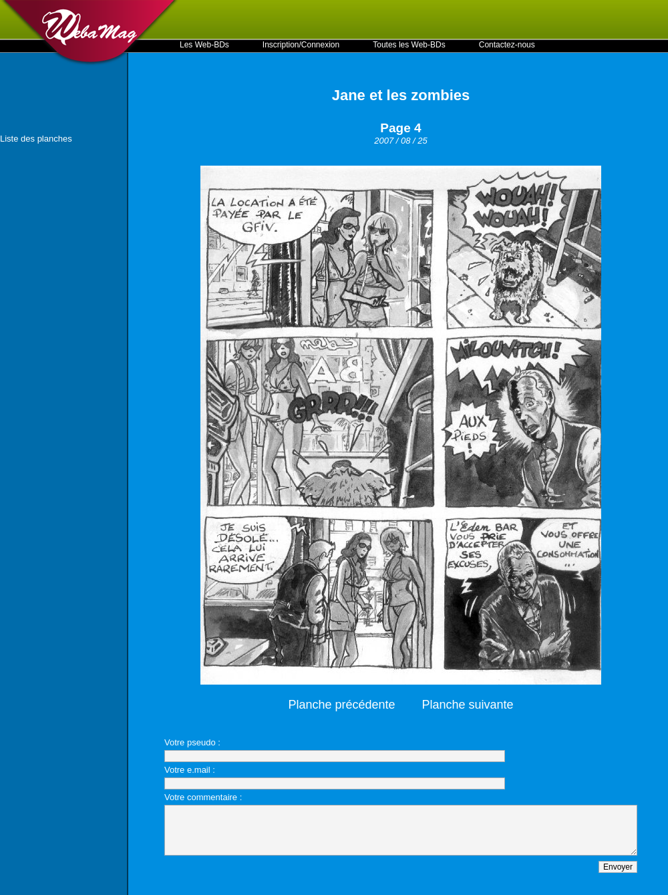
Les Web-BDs (204, 44)
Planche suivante (468, 704)
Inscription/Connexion (301, 44)
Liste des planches (36, 139)
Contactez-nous (507, 44)
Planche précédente (341, 704)
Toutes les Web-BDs (409, 44)
